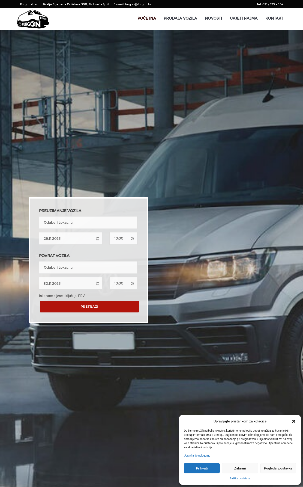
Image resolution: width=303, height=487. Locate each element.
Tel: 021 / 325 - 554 (270, 4)
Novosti (213, 18)
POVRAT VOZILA (54, 255)
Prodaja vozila (180, 18)
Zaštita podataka (240, 478)
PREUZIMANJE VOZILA (60, 210)
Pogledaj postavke (278, 468)
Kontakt (274, 18)
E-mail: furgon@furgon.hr (132, 4)
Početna (147, 18)
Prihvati (202, 468)
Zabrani (240, 468)
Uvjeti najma (244, 18)
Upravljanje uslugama (197, 455)
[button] (293, 421)
